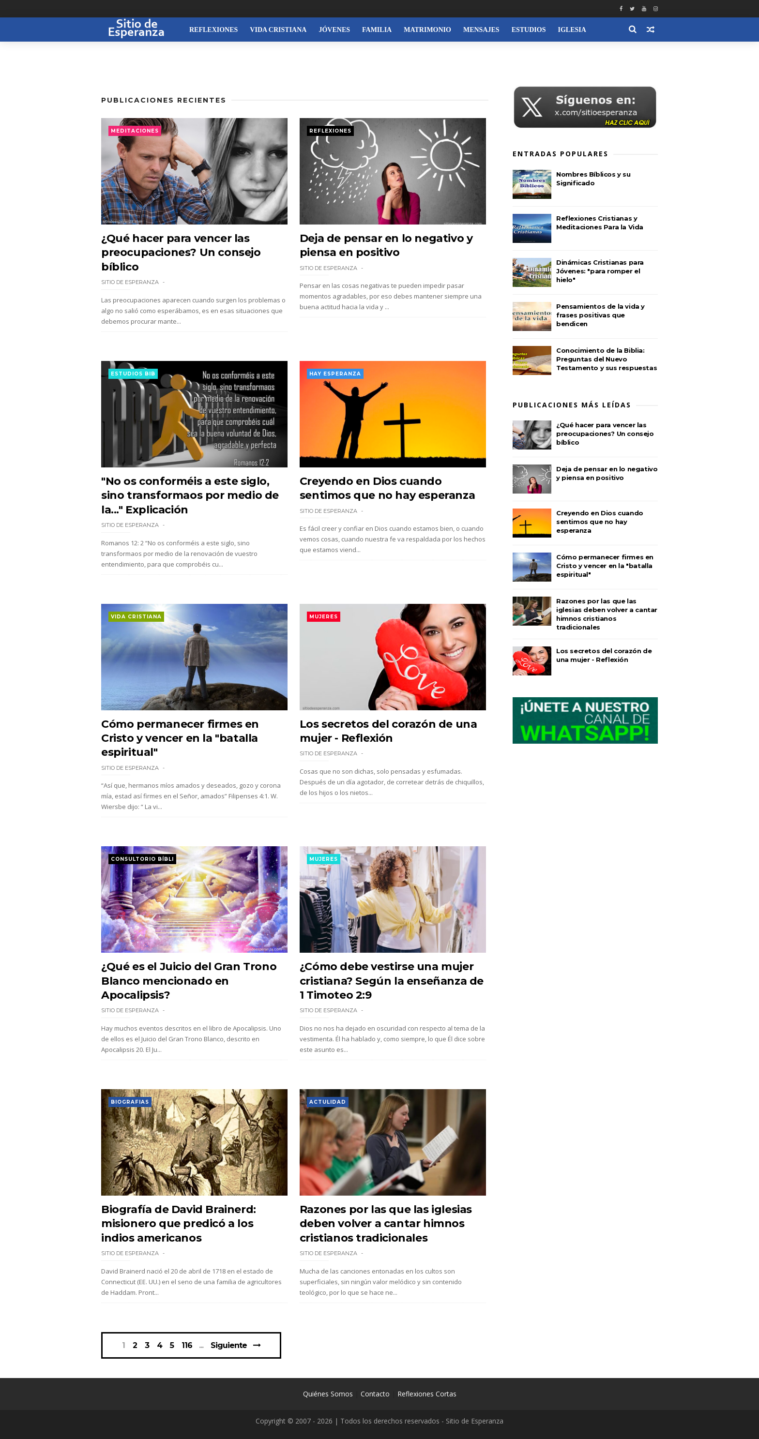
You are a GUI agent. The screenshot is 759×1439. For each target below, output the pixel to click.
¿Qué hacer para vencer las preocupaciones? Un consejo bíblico (181, 252)
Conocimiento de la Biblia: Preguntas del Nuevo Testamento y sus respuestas (606, 359)
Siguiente (229, 1345)
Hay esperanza (335, 374)
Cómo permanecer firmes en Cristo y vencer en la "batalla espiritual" (180, 738)
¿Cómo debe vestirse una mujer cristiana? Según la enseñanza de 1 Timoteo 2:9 (392, 981)
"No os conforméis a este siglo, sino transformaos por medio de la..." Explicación (190, 495)
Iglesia (572, 29)
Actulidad (327, 1102)
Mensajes (481, 29)
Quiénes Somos (328, 1393)
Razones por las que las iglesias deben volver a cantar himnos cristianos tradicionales (386, 1223)
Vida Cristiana (278, 29)
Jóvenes (334, 29)
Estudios (529, 29)
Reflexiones (213, 29)
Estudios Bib (133, 374)
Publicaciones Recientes (164, 100)
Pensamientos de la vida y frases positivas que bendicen (600, 315)
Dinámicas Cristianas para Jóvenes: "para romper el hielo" (600, 271)
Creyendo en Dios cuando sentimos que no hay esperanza (599, 521)
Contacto (375, 1393)
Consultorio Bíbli (142, 859)
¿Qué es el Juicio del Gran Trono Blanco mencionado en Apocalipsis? (188, 981)
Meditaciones (135, 131)
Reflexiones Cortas (426, 1393)
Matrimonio (427, 29)
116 (187, 1345)
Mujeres (323, 617)
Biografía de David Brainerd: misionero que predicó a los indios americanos (178, 1223)
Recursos (125, 54)
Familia (377, 29)
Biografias (130, 1102)
